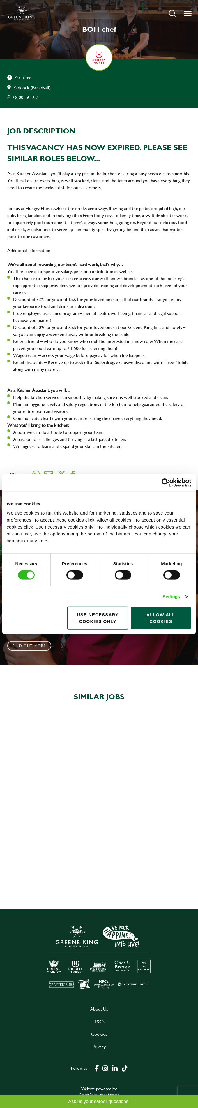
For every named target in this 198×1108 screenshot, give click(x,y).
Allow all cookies (160, 618)
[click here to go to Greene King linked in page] (114, 1067)
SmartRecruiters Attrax (99, 1095)
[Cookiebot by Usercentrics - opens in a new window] (165, 482)
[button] (172, 13)
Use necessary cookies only (98, 618)
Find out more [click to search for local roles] (29, 645)
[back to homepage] (21, 13)
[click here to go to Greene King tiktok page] (124, 1067)
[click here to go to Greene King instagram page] (105, 1067)
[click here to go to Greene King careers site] (99, 957)
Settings (171, 596)
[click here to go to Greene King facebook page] (97, 1067)
